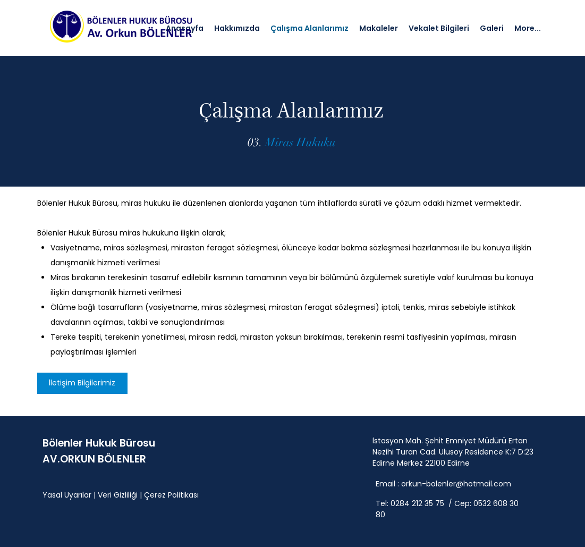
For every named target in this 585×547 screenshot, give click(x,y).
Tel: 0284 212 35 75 (411, 503)
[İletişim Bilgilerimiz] (82, 383)
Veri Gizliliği (118, 495)
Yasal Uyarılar (67, 495)
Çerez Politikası (171, 495)
